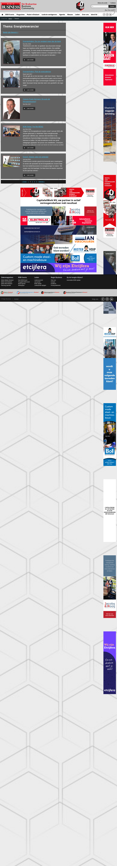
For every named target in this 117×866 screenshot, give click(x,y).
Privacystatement (55, 285)
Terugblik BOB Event (24, 282)
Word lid (94, 15)
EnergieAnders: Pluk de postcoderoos (37, 72)
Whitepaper (21, 285)
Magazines (21, 15)
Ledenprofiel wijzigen (40, 285)
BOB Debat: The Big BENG (33, 127)
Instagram (107, 299)
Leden (77, 15)
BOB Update (37, 283)
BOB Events (9, 15)
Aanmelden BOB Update (73, 280)
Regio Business (19, 6)
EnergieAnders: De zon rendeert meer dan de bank (42, 41)
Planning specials (6, 285)
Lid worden (37, 282)
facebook (103, 299)
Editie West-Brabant (6, 283)
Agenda (62, 15)
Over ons (85, 15)
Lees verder (30, 60)
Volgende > (41, 181)
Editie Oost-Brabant (6, 282)
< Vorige (24, 181)
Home (2, 14)
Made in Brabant (33, 15)
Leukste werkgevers (49, 15)
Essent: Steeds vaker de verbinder (35, 157)
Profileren (113, 3)
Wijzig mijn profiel (102, 3)
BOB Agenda (21, 283)
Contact (53, 282)
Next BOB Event (22, 280)
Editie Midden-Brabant (7, 280)
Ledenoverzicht (38, 280)
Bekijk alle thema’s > (10, 32)
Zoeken (112, 6)
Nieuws (70, 15)
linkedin (111, 299)
